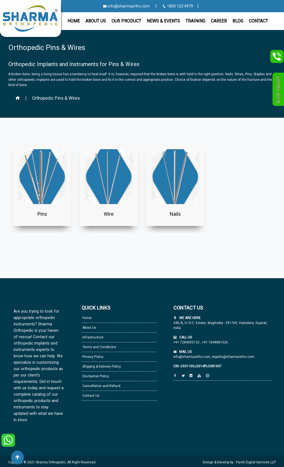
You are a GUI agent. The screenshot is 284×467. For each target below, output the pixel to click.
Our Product (126, 21)
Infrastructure (92, 337)
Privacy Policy (92, 357)
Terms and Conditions (99, 347)
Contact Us (91, 396)
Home (73, 21)
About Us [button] (95, 21)
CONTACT (258, 21)
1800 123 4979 (178, 6)
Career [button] (219, 21)
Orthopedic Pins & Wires (56, 98)
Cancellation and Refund (101, 386)
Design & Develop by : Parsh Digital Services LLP (239, 462)
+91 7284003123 (186, 342)
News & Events (163, 21)
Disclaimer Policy (95, 376)
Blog (237, 21)
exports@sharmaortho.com (233, 357)
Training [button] (195, 21)
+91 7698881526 (214, 342)
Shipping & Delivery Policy (101, 366)
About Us (89, 328)
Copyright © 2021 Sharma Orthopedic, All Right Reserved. (52, 462)
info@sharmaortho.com (126, 6)
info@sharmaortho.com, (192, 357)
